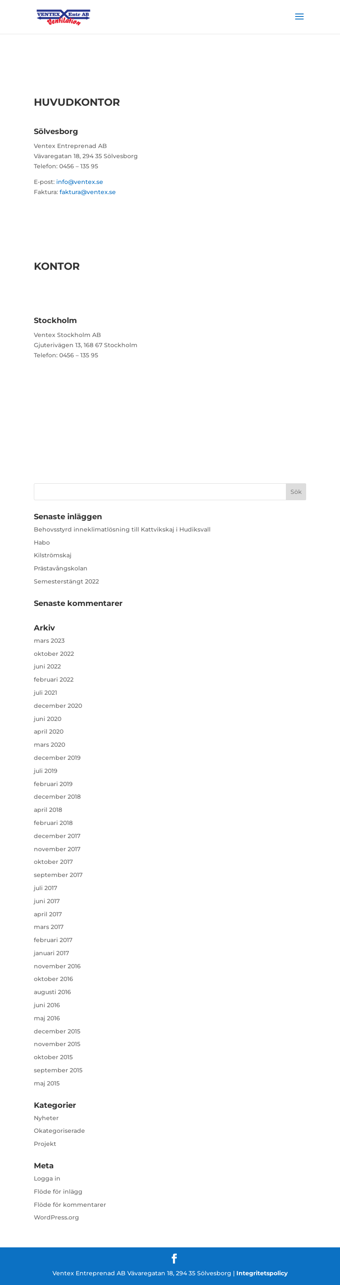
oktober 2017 (53, 862)
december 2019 (57, 758)
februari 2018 (53, 823)
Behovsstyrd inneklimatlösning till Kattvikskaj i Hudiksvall (122, 529)
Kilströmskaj (52, 555)
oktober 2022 (54, 654)
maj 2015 (47, 1083)
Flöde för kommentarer (70, 1204)
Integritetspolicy (262, 1273)
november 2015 (57, 1044)
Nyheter (46, 1118)
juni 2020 (47, 719)
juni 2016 (47, 1005)
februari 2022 (54, 679)
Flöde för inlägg (58, 1191)
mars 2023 (49, 640)
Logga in (47, 1178)
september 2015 (58, 1070)
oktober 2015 (53, 1057)
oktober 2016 (53, 979)
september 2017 (58, 875)
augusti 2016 (52, 992)
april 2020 (48, 731)
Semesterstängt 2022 (66, 581)
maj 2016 (47, 1018)
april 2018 (48, 810)
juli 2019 (46, 771)
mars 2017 (48, 927)
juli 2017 (45, 888)
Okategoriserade (59, 1130)
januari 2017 (51, 953)
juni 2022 (47, 666)
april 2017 (48, 914)
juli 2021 (45, 692)
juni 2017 (47, 901)
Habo (42, 542)
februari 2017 (53, 940)
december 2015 (57, 1031)
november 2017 (57, 849)
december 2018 (57, 796)
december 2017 (57, 836)
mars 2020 (49, 744)
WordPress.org (56, 1217)
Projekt (45, 1144)
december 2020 (58, 706)
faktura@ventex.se (88, 192)
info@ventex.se (79, 182)
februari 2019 (53, 784)
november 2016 (57, 966)
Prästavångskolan (61, 568)
